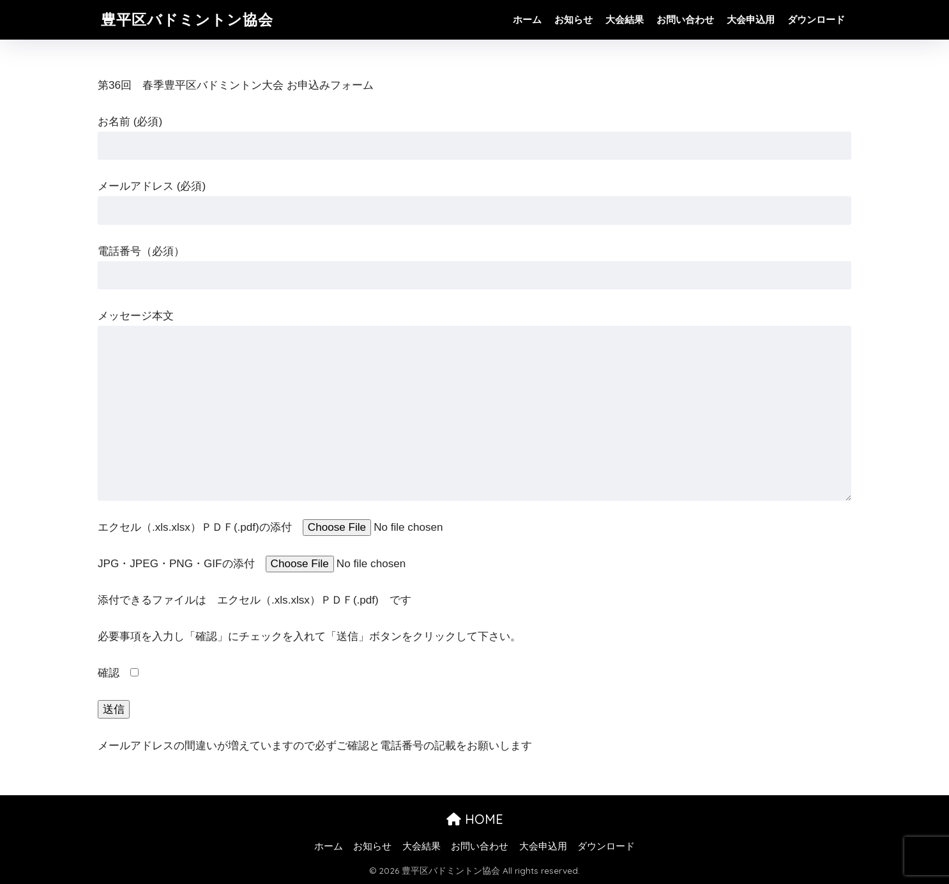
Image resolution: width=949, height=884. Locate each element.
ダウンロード (816, 19)
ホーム (527, 19)
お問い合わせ (685, 19)
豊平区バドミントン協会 (187, 19)
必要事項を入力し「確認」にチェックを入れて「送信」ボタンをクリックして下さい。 (309, 636)
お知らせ (573, 19)
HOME (474, 819)
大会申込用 (751, 19)
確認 (118, 673)
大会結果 (624, 19)
